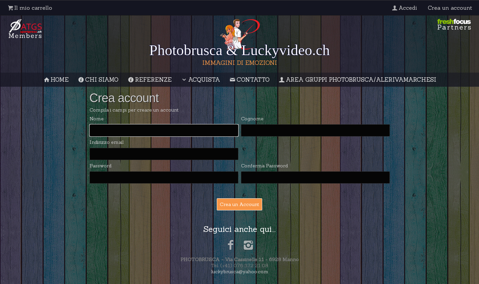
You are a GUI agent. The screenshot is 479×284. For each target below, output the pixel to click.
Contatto (249, 79)
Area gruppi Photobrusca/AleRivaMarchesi (357, 79)
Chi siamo (97, 79)
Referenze (149, 79)
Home (56, 79)
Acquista (200, 79)
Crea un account (450, 7)
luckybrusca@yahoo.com (239, 272)
